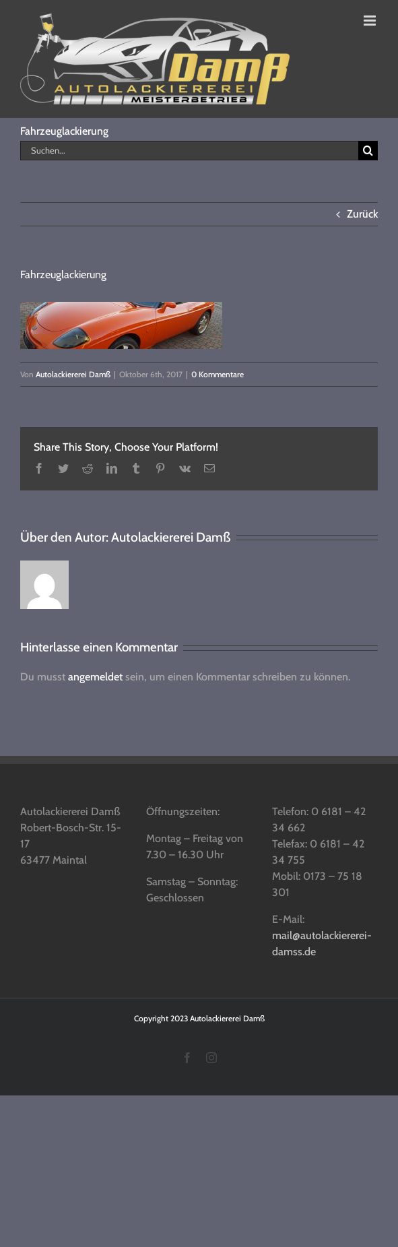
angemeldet (95, 676)
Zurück (362, 213)
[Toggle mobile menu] (371, 20)
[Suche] (368, 150)
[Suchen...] (189, 150)
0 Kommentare (217, 374)
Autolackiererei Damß (73, 374)
